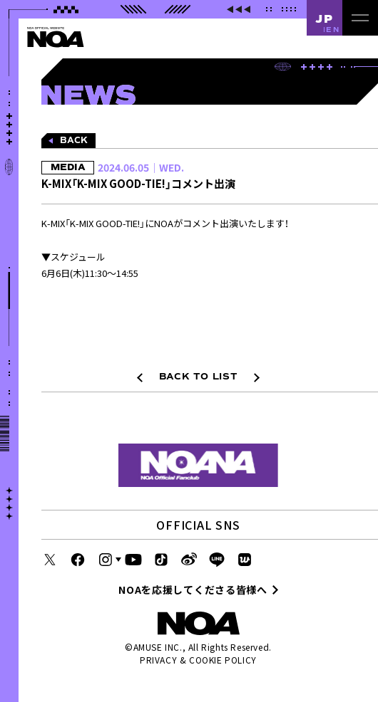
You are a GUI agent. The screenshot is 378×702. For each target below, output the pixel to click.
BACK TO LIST (198, 376)
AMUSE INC (156, 647)
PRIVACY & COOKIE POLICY (198, 660)
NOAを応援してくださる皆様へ (192, 589)
